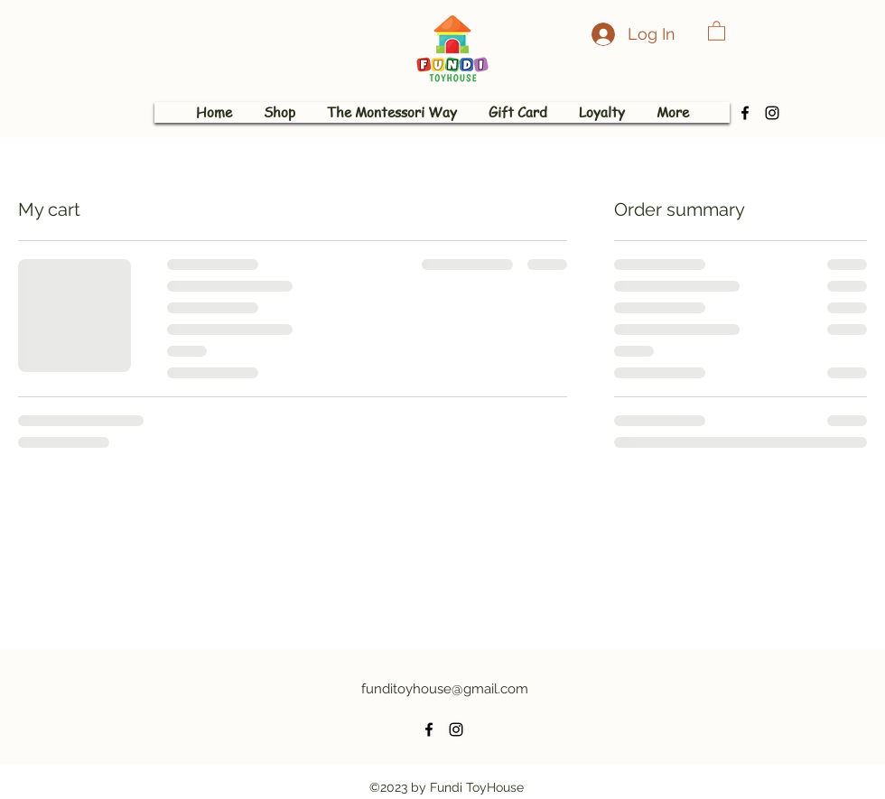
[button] (716, 30)
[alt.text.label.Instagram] (772, 113)
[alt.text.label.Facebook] (745, 113)
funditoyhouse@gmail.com (444, 689)
